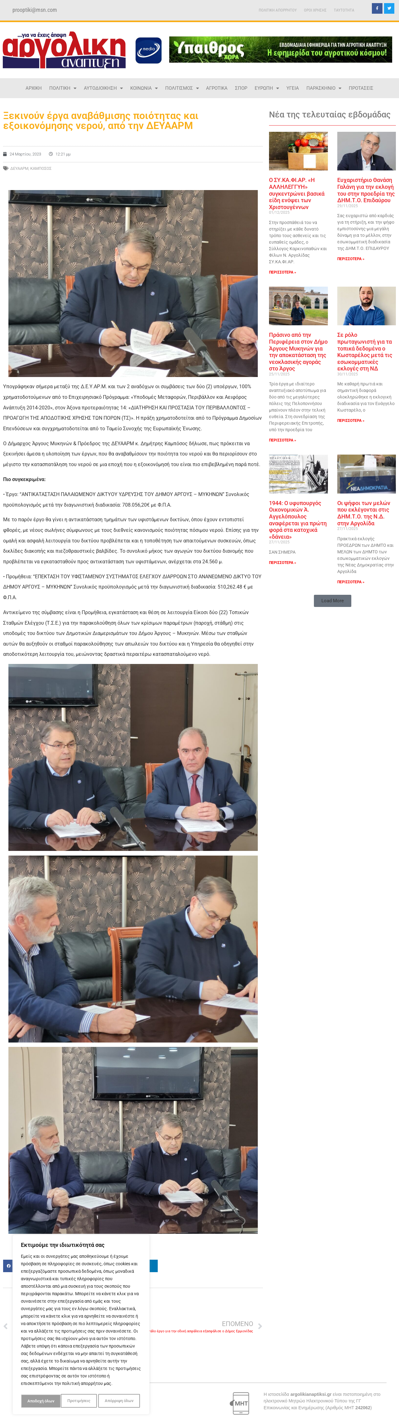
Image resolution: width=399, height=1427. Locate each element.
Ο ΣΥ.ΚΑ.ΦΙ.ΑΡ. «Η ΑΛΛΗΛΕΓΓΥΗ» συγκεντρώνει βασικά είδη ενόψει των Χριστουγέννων (296, 193)
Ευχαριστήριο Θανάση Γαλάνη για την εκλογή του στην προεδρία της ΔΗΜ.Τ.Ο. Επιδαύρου (366, 190)
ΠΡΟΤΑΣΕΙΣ (361, 88)
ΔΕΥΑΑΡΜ (19, 168)
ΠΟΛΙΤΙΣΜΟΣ (182, 88)
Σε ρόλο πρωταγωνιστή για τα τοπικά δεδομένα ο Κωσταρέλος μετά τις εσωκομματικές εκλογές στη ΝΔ (364, 352)
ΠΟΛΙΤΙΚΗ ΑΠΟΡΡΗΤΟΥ (278, 10)
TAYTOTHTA (344, 10)
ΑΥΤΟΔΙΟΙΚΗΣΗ (103, 88)
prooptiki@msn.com (34, 10)
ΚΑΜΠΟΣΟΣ (40, 168)
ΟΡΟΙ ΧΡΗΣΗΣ (315, 10)
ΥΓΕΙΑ (292, 88)
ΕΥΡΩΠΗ (267, 88)
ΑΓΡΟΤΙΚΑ (217, 88)
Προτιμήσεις (38, 1401)
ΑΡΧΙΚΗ (34, 88)
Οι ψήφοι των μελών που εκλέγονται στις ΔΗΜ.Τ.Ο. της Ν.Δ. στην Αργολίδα (363, 513)
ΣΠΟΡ (241, 88)
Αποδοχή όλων (122, 1401)
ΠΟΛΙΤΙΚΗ (62, 88)
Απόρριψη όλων (79, 1401)
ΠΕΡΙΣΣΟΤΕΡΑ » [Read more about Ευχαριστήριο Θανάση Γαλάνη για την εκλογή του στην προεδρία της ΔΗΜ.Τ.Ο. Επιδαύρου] (350, 259)
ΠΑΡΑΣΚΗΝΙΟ (323, 88)
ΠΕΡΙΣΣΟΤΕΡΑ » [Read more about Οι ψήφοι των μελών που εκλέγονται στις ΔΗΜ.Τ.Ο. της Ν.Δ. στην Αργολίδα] (350, 582)
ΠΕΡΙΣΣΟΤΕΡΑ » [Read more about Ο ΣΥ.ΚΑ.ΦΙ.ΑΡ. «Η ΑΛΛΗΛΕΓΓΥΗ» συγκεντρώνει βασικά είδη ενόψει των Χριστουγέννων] (282, 272)
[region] (81, 1326)
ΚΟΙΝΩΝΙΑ (144, 88)
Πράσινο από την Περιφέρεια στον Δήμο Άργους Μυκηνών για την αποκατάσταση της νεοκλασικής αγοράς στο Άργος (298, 352)
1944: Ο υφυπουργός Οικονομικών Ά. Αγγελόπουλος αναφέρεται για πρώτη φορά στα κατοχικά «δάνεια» (298, 520)
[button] (332, 601)
